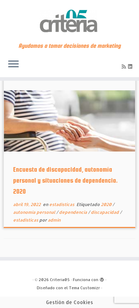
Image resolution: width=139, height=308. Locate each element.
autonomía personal (34, 212)
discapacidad (105, 212)
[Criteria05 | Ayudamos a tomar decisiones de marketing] (69, 21)
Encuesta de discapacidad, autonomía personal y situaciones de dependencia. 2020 (65, 180)
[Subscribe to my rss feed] (125, 66)
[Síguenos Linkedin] (131, 66)
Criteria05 (60, 279)
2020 (106, 204)
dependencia (73, 212)
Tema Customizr (84, 287)
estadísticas (62, 204)
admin (54, 220)
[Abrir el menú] (13, 64)
